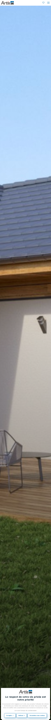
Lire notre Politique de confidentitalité (25, 710)
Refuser (21, 715)
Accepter (10, 715)
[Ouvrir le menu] (48, 3)
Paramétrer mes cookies (37, 715)
